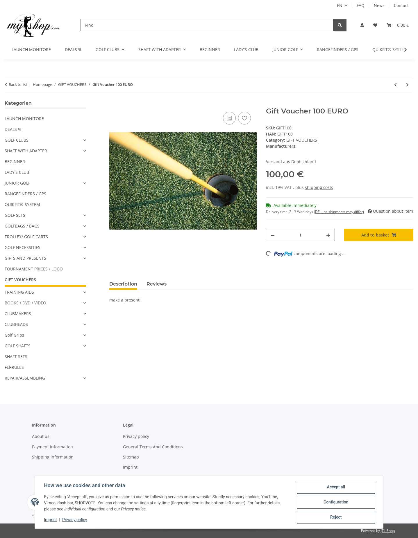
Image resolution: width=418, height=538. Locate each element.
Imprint (50, 520)
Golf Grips (14, 335)
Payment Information (52, 446)
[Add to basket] (114, 104)
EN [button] (339, 5)
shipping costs (319, 187)
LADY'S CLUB (17, 172)
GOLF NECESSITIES (22, 247)
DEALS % (13, 129)
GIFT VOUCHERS (301, 140)
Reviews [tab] (157, 284)
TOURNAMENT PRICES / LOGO (34, 269)
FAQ (361, 5)
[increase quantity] (328, 235)
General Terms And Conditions (153, 446)
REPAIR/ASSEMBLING (25, 378)
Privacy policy (74, 520)
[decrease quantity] (272, 235)
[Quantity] (300, 235)
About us (40, 436)
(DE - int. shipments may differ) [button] (339, 211)
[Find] (207, 25)
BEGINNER (15, 161)
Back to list (18, 84)
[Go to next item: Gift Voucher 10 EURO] (407, 84)
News (379, 5)
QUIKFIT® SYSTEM (22, 204)
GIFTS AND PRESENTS (25, 258)
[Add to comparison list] (229, 118)
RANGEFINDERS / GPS (25, 193)
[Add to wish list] (244, 118)
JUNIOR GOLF (17, 183)
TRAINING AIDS (19, 292)
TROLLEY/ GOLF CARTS (26, 236)
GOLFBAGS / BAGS (22, 226)
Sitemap (131, 457)
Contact (401, 5)
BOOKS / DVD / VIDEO (25, 303)
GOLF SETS (15, 215)
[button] (362, 25)
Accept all (336, 487)
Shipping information (53, 457)
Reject (336, 517)
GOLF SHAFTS (18, 346)
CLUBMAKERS (18, 313)
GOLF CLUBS (16, 140)
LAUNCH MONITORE (24, 118)
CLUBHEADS (16, 324)
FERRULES (14, 367)
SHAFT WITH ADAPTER (26, 151)
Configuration (335, 502)
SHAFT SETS (16, 356)
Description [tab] (123, 284)
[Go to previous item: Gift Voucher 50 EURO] (395, 84)
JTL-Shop (388, 530)
